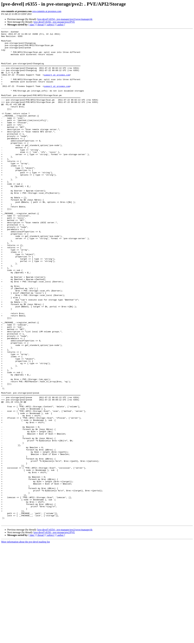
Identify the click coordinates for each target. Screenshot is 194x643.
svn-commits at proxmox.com (46, 11)
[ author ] (60, 24)
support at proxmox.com (57, 84)
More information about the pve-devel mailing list (25, 640)
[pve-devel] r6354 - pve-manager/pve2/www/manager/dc (65, 19)
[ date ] (32, 24)
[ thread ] (40, 24)
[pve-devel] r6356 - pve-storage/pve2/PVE (54, 22)
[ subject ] (50, 24)
